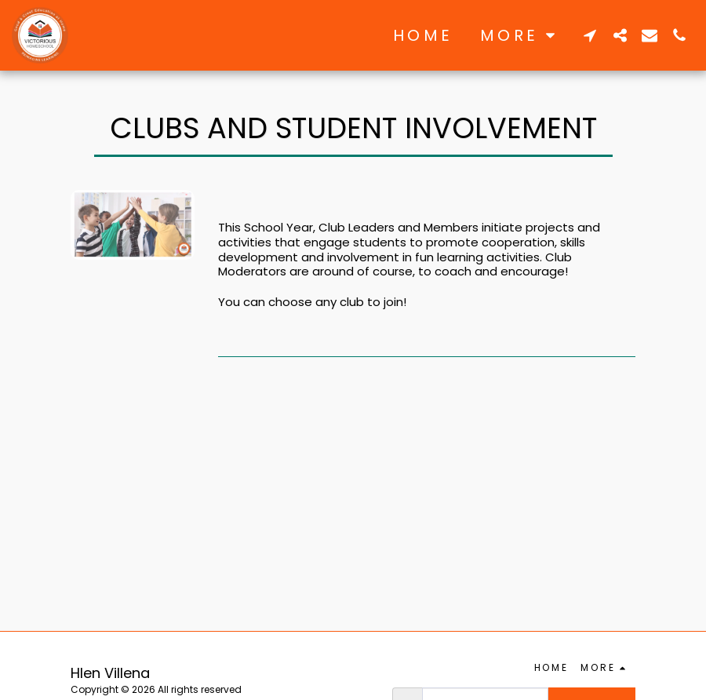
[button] (590, 35)
